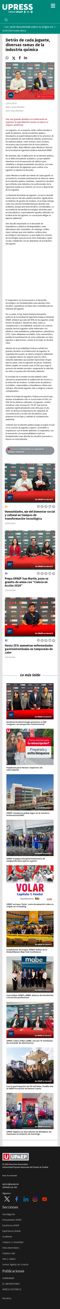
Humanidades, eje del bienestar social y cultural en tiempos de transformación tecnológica (30, 515)
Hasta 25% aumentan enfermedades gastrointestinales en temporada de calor (29, 649)
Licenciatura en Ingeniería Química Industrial (26, 450)
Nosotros (6, 1298)
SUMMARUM (8, 1278)
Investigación (8, 1214)
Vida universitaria (10, 1247)
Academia (7, 1236)
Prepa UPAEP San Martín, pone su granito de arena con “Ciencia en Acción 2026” (26, 582)
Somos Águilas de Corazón (15, 1264)
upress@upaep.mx (10, 1184)
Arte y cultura (8, 1259)
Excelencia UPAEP (10, 1225)
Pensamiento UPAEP (12, 1220)
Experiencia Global (11, 1231)
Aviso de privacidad (9, 1176)
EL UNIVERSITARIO (11, 1284)
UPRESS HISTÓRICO (11, 1289)
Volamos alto (8, 1253)
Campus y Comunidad (12, 1242)
